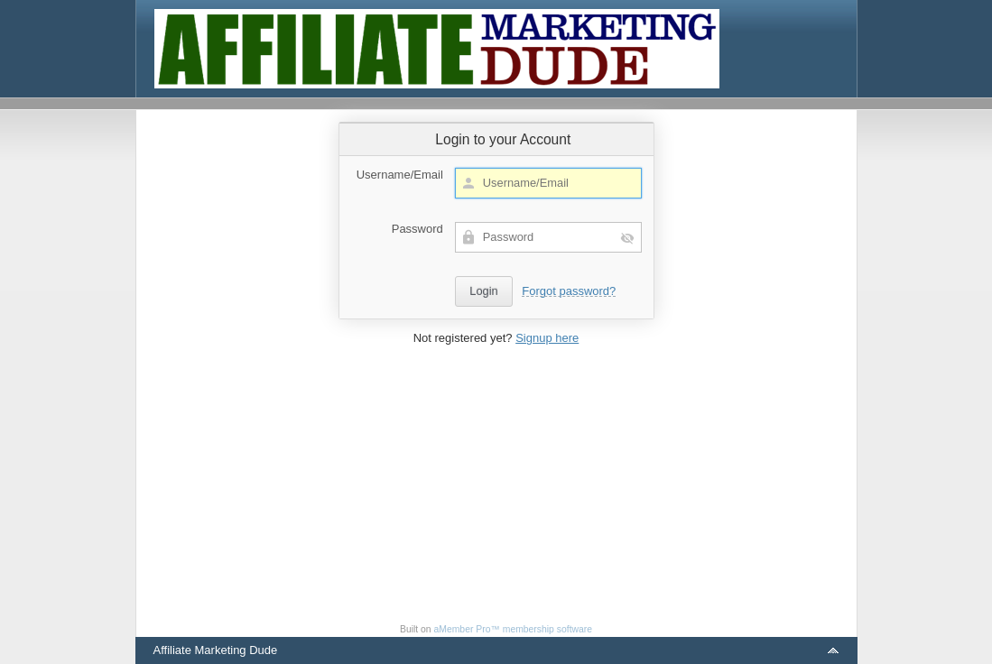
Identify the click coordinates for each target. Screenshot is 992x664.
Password (417, 228)
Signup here (547, 338)
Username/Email (400, 174)
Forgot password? (569, 291)
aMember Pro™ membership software (513, 629)
